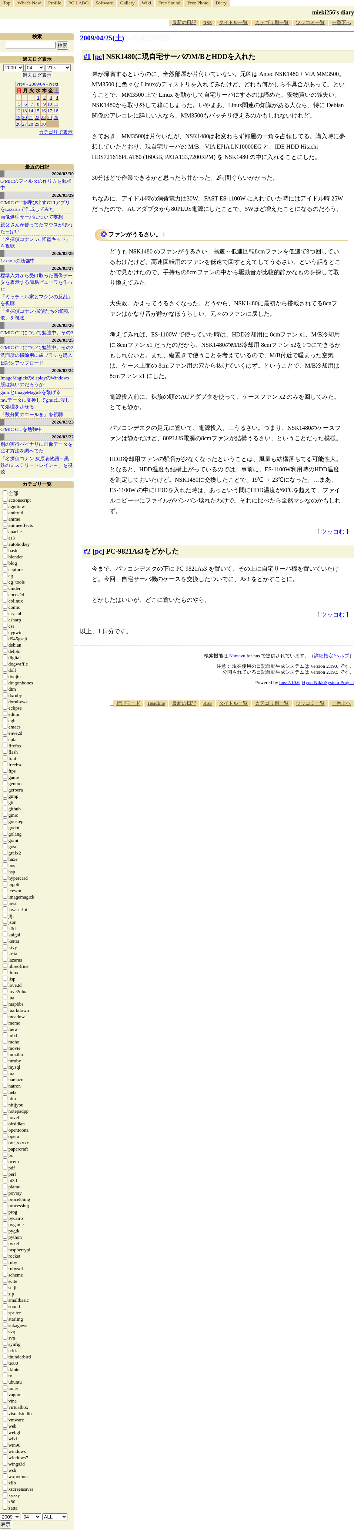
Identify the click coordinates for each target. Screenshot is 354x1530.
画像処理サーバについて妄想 (31, 217)
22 (37, 117)
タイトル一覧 (233, 22)
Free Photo (197, 3)
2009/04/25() (102, 38)
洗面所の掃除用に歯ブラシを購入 (36, 355)
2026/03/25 (63, 340)
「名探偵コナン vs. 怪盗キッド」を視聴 (35, 242)
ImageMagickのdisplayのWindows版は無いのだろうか (34, 381)
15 (37, 110)
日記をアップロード (22, 363)
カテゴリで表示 (56, 132)
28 (31, 124)
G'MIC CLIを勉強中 (21, 429)
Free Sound (169, 3)
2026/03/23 (63, 422)
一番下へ (341, 22)
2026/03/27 (63, 268)
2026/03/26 (63, 325)
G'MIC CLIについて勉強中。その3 (36, 332)
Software (104, 3)
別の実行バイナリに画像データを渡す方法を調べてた (36, 447)
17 (49, 110)
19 (18, 117)
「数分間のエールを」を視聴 (31, 414)
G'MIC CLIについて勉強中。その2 (36, 347)
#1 (87, 56)
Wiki (146, 3)
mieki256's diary (333, 12)
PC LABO (79, 3)
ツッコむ (333, 531)
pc (98, 56)
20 (24, 117)
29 (37, 124)
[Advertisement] (254, 765)
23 (43, 117)
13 (24, 110)
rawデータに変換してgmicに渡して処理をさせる (35, 403)
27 (24, 124)
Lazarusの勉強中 (17, 260)
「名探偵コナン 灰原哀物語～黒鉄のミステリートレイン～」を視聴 (36, 465)
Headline (156, 703)
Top (6, 3)
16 (43, 110)
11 (56, 104)
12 (18, 110)
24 (49, 117)
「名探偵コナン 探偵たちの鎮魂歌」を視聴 (34, 314)
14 (31, 110)
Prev (20, 84)
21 (31, 117)
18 (56, 110)
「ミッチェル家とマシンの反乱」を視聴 (36, 300)
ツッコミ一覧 (310, 22)
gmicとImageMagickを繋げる (30, 392)
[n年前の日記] (148, 38)
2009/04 (37, 84)
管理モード (128, 703)
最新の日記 (184, 22)
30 (43, 124)
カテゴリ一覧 (37, 484)
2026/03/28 (63, 253)
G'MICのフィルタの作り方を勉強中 (35, 184)
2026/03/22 (63, 436)
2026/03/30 (63, 173)
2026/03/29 (63, 195)
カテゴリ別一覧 (272, 22)
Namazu (237, 655)
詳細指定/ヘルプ (331, 655)
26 (18, 124)
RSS (207, 22)
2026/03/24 (63, 370)
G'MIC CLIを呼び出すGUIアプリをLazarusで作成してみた (35, 206)
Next (53, 84)
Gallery (127, 3)
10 (49, 104)
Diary (221, 3)
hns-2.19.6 (289, 682)
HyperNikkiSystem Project (328, 682)
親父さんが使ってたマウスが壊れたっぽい (36, 228)
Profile (54, 3)
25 (56, 117)
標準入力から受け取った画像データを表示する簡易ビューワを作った (36, 282)
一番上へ (341, 703)
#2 (87, 551)
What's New (29, 3)
